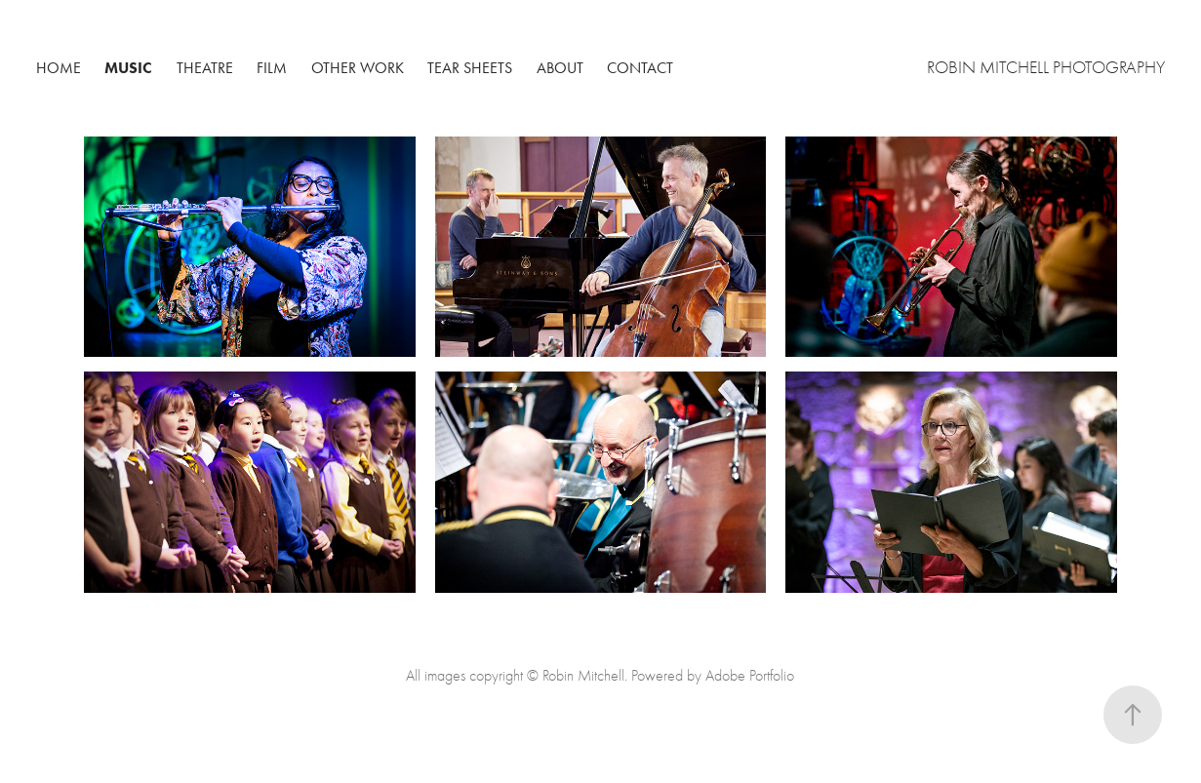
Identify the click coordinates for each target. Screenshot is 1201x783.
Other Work (357, 68)
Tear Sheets (469, 68)
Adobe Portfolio (749, 676)
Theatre (205, 68)
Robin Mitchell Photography (1046, 68)
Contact (640, 68)
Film (272, 68)
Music (128, 68)
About (560, 68)
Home (58, 68)
